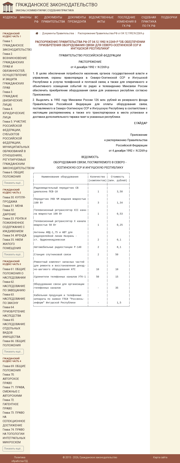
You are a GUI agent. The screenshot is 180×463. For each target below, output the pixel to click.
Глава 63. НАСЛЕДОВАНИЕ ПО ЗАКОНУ (14, 299)
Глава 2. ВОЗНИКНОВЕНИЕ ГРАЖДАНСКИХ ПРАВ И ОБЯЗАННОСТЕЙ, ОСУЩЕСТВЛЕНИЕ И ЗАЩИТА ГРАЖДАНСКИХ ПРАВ (15, 70)
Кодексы (10, 17)
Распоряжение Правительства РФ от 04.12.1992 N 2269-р (111, 33)
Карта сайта (160, 457)
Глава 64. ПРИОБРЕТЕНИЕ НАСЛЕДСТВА (14, 311)
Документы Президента (77, 19)
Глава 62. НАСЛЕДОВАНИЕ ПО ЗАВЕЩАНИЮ (14, 286)
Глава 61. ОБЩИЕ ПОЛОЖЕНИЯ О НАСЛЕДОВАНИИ (14, 273)
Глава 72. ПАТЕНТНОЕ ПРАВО (10, 404)
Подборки (169, 17)
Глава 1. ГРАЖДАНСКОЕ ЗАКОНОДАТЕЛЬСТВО (17, 45)
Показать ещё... (13, 182)
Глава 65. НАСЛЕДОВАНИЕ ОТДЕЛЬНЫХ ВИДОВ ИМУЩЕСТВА (14, 328)
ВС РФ (36, 19)
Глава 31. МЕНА (13, 206)
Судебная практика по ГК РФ (148, 22)
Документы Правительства (53, 19)
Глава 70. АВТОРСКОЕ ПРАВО (11, 379)
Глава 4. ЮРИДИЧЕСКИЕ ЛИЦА (14, 113)
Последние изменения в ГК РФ (126, 22)
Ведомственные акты (101, 19)
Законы (25, 17)
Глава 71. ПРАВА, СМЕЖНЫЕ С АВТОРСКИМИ (14, 391)
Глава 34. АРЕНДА (14, 235)
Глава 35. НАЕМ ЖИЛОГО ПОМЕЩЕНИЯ (13, 244)
